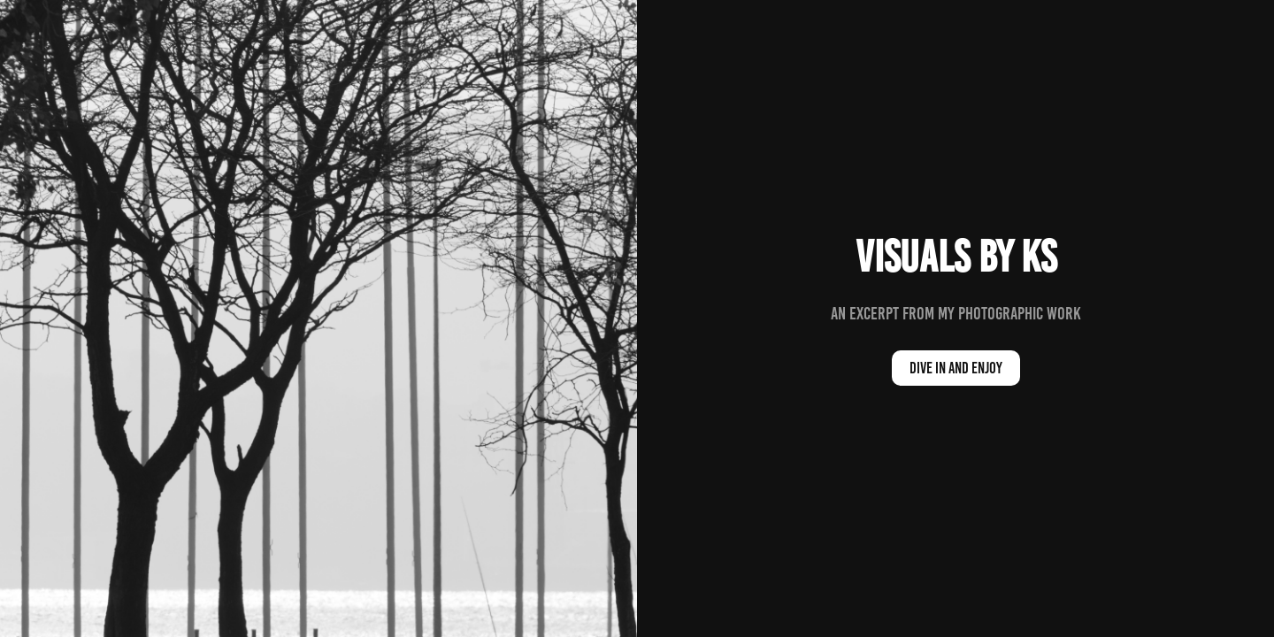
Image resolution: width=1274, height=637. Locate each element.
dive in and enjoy (955, 368)
